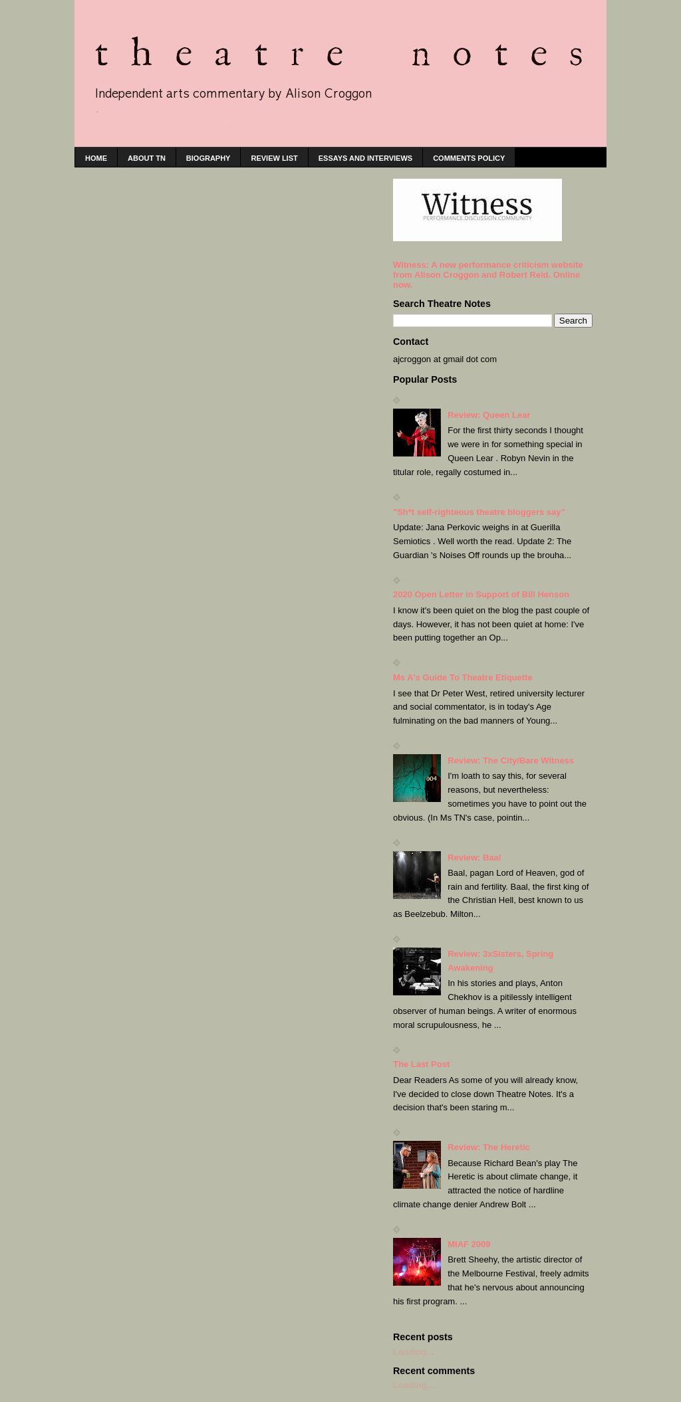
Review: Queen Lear (489, 415)
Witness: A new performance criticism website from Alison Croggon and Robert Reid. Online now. (488, 275)
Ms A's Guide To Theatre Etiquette (463, 677)
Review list (274, 158)
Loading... (413, 1352)
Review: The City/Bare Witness (511, 760)
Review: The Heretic (489, 1147)
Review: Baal (474, 857)
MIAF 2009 (469, 1244)
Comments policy (469, 158)
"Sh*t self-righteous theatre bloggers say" (479, 512)
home (96, 158)
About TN (147, 158)
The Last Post (421, 1064)
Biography (208, 158)
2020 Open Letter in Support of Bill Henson (481, 594)
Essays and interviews (365, 158)
